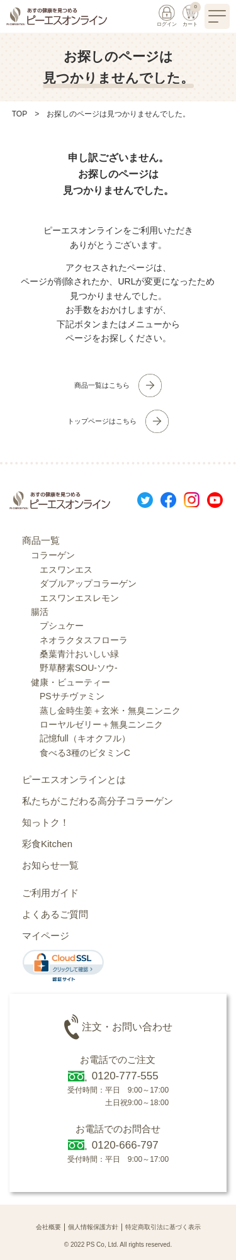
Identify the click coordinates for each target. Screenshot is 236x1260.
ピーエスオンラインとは (74, 779)
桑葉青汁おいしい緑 (79, 654)
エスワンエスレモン (79, 598)
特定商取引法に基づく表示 (163, 1226)
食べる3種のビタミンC (85, 753)
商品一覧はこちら (102, 385)
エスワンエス (66, 570)
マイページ (45, 935)
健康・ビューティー (70, 682)
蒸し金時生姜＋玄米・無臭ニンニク (110, 711)
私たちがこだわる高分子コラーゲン (97, 801)
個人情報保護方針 (93, 1226)
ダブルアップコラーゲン (88, 583)
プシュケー (62, 626)
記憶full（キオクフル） (85, 738)
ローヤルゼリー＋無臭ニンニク (101, 724)
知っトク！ (45, 822)
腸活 (39, 612)
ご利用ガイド (50, 892)
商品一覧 (41, 540)
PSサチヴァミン (72, 696)
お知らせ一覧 (50, 865)
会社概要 (48, 1226)
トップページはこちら (102, 421)
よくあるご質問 (55, 914)
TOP (19, 114)
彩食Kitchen (47, 843)
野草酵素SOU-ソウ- (79, 668)
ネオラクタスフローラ (84, 640)
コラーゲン (53, 555)
